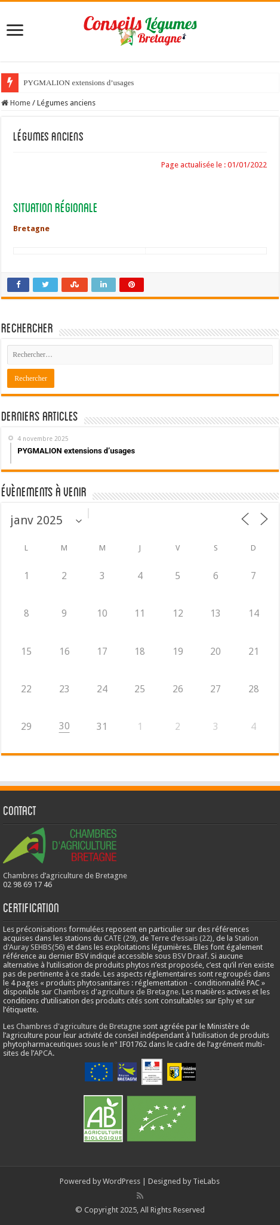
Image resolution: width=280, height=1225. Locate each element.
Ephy (226, 1000)
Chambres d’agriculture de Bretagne (65, 875)
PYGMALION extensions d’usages (78, 82)
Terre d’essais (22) (181, 938)
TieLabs (206, 1181)
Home (15, 102)
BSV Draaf (190, 956)
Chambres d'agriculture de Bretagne (116, 991)
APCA (43, 1053)
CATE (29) (120, 938)
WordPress (121, 1181)
